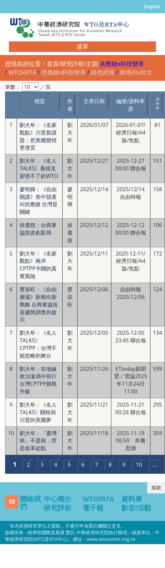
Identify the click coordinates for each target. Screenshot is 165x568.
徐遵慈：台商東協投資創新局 (38, 228)
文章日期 (94, 101)
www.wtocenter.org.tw (111, 539)
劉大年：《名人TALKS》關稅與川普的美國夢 (38, 412)
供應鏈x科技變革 (63, 72)
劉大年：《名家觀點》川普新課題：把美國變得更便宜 (38, 136)
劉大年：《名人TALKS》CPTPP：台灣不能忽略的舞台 (38, 344)
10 (139, 464)
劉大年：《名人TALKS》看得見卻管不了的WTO (39, 168)
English (152, 6)
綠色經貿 (103, 72)
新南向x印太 (136, 72)
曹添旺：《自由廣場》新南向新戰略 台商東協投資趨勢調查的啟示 (39, 304)
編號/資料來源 (130, 104)
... (155, 464)
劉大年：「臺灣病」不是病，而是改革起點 (38, 440)
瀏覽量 (157, 103)
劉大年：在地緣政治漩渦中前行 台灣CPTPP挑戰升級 (40, 380)
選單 (82, 46)
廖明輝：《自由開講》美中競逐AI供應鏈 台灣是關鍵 (39, 201)
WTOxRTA (22, 72)
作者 (70, 104)
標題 (39, 101)
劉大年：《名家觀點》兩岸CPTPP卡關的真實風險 (38, 265)
